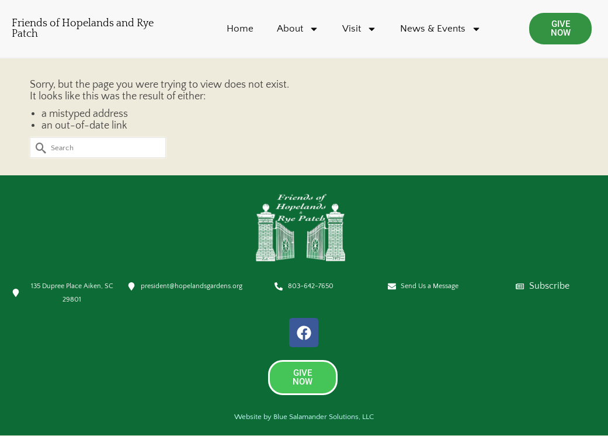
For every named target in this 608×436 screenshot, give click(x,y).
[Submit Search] (38, 147)
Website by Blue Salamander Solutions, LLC (304, 417)
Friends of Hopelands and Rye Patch (83, 29)
